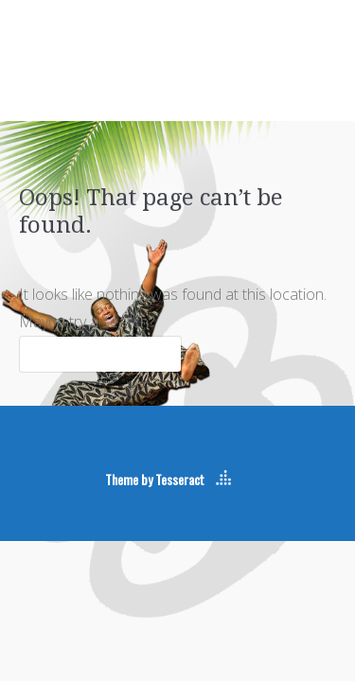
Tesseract (179, 479)
